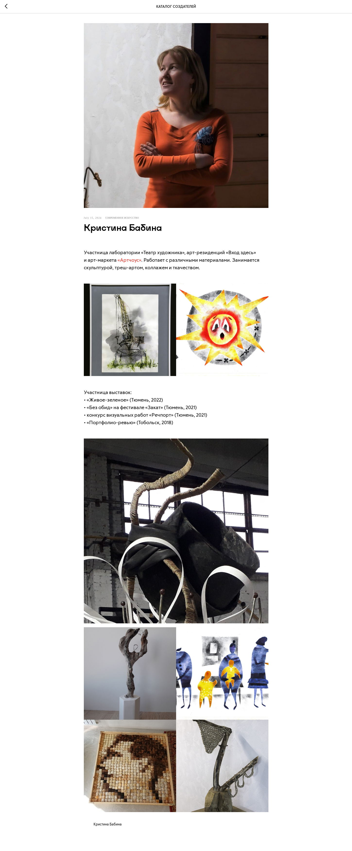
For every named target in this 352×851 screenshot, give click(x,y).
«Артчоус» (129, 260)
